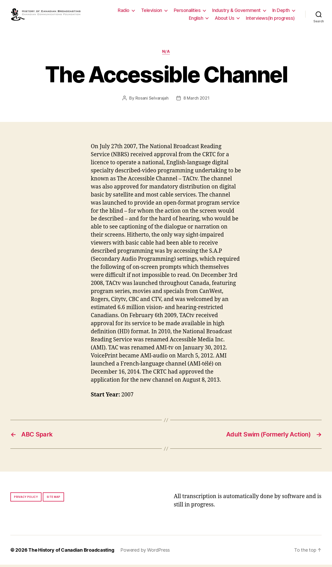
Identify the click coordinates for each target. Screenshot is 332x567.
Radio (123, 11)
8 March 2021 (196, 100)
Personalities (187, 11)
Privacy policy (26, 499)
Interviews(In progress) (270, 19)
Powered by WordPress (145, 552)
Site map (53, 499)
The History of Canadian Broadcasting (71, 552)
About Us (224, 19)
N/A (166, 53)
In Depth (281, 11)
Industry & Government (236, 11)
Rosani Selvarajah (152, 100)
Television (151, 11)
